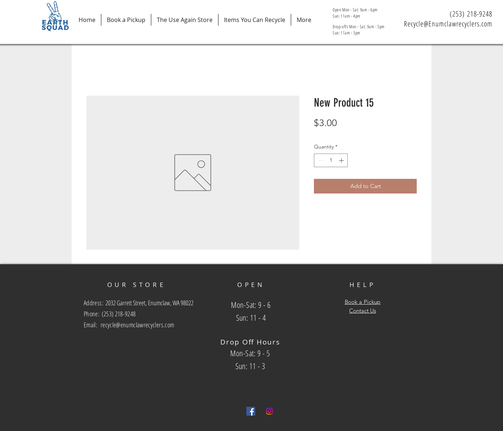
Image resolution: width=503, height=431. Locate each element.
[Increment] (342, 160)
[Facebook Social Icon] (250, 411)
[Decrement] (319, 160)
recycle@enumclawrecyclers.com (137, 324)
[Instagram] (269, 411)
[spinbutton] (330, 160)
